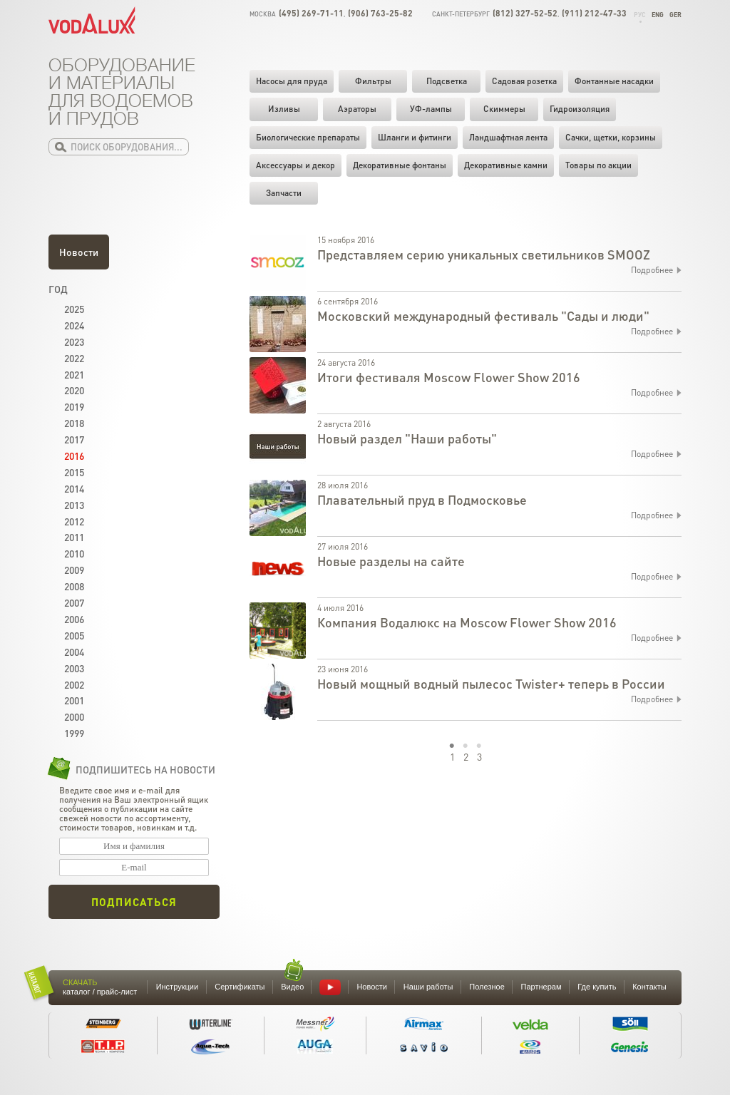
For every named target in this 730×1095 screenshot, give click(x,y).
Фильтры (373, 81)
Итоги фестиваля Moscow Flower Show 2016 (448, 377)
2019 (74, 406)
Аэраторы (357, 108)
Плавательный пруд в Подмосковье (422, 499)
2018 (74, 422)
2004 (74, 651)
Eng (658, 15)
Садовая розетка (524, 81)
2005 (74, 635)
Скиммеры (504, 108)
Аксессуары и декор (295, 165)
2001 (74, 700)
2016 (74, 455)
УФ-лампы (431, 108)
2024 (74, 325)
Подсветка (446, 81)
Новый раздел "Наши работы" (407, 438)
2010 (74, 553)
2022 (74, 357)
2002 (74, 684)
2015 (74, 472)
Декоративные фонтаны (399, 165)
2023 (74, 341)
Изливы (284, 108)
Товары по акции (598, 165)
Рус (640, 15)
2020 (74, 390)
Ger (675, 15)
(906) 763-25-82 (380, 13)
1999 (74, 732)
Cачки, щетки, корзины (610, 137)
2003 (74, 668)
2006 (74, 618)
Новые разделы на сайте (391, 560)
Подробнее (656, 269)
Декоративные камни (506, 165)
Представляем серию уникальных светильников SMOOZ (483, 254)
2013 (74, 504)
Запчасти (284, 192)
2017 (74, 439)
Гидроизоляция (580, 108)
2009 (74, 569)
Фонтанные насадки (614, 81)
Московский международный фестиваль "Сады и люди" (483, 315)
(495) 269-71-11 (311, 13)
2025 (74, 308)
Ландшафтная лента (508, 137)
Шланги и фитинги (414, 137)
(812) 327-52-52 (525, 13)
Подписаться (134, 902)
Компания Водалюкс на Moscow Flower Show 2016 (467, 622)
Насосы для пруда (291, 81)
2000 (74, 716)
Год (58, 288)
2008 (74, 586)
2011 (74, 536)
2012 (74, 521)
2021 (74, 374)
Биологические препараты (308, 137)
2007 (74, 602)
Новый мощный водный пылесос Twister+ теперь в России (491, 683)
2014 (74, 488)
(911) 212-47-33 (594, 13)
